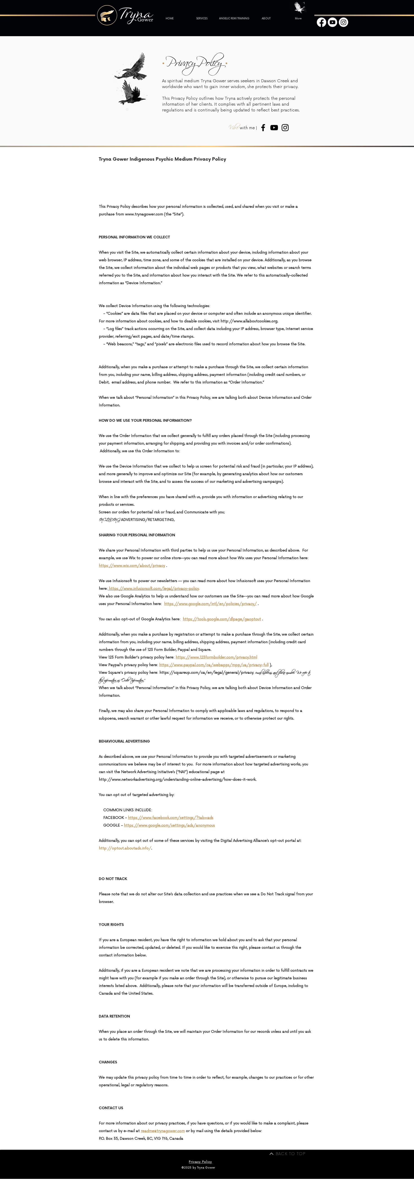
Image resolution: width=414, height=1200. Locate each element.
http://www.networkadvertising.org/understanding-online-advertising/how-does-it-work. (177, 779)
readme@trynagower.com (163, 1131)
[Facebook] (321, 22)
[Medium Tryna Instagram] (285, 127)
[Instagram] (343, 22)
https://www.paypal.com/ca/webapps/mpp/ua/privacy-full (214, 665)
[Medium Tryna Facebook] (263, 127)
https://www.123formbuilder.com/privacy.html (216, 657)
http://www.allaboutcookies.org (248, 321)
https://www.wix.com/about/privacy (132, 565)
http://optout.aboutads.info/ (125, 848)
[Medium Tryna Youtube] (274, 127)
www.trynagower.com (144, 214)
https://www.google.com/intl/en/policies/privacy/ (210, 604)
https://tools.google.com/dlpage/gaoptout (222, 619)
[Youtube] (332, 22)
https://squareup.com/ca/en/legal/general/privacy (206, 672)
